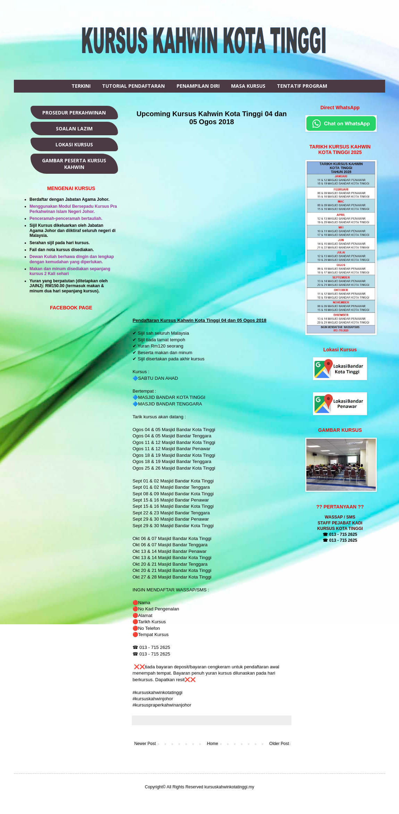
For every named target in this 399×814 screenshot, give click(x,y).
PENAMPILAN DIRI (198, 86)
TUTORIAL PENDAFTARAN (133, 86)
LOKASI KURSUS (74, 144)
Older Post (279, 743)
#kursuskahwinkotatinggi (158, 692)
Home (212, 743)
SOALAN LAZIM (74, 128)
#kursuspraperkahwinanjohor (162, 705)
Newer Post (145, 743)
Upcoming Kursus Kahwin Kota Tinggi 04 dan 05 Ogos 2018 (212, 118)
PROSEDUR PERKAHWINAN (74, 112)
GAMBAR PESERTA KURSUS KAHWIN (74, 163)
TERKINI (81, 86)
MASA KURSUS (248, 86)
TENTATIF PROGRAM (302, 86)
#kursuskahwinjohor (153, 698)
